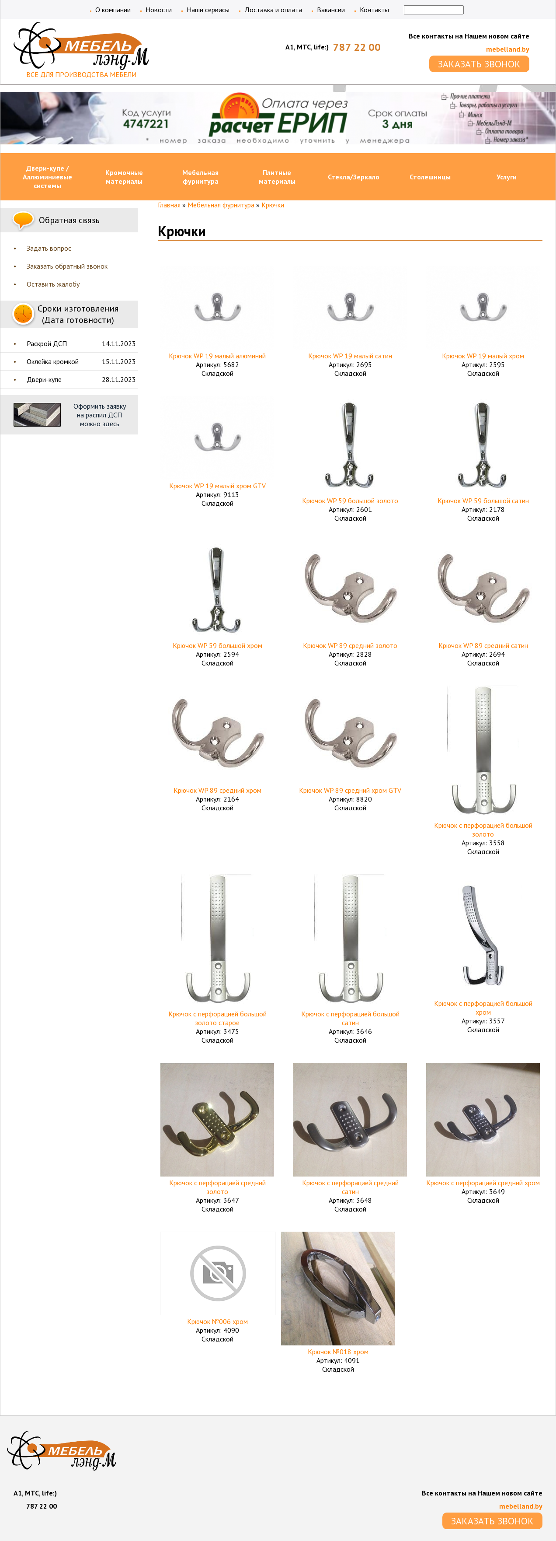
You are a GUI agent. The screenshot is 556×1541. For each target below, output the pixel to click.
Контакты (374, 9)
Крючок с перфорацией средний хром (483, 1182)
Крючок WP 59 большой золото (350, 500)
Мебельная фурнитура (200, 177)
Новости (159, 9)
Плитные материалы (277, 177)
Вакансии (331, 9)
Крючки (272, 204)
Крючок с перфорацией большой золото (483, 829)
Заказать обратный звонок (67, 266)
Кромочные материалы (124, 177)
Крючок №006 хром (217, 1321)
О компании (113, 9)
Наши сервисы (208, 9)
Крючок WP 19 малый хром (483, 355)
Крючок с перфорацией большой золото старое (217, 1018)
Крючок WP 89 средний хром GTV (350, 790)
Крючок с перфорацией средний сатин (350, 1187)
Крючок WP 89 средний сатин (483, 645)
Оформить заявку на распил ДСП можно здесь (99, 415)
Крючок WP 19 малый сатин (350, 355)
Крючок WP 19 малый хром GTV (217, 485)
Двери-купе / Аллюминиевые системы (47, 177)
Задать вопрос (49, 248)
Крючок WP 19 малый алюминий (217, 355)
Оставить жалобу (53, 284)
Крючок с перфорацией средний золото (217, 1187)
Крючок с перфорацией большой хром (483, 1007)
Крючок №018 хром (338, 1351)
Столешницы (430, 176)
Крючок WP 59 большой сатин (483, 500)
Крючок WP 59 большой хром (217, 645)
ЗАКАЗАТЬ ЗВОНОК (479, 64)
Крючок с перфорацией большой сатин (350, 1018)
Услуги (507, 176)
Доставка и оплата (273, 9)
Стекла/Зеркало (353, 176)
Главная (169, 204)
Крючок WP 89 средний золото (350, 645)
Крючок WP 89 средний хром (217, 790)
